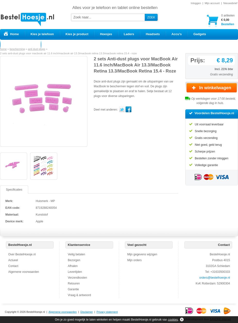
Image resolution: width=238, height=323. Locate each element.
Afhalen (73, 266)
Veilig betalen (76, 254)
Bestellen (228, 20)
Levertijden (75, 272)
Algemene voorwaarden (23, 272)
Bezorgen (74, 260)
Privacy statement (107, 311)
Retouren (74, 283)
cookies (173, 319)
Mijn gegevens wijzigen (142, 254)
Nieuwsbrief (230, 3)
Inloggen (196, 3)
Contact (13, 266)
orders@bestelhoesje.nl (214, 277)
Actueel (13, 260)
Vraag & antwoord (79, 295)
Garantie (73, 289)
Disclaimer (86, 311)
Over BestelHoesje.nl (22, 254)
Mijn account (212, 3)
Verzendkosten (77, 277)
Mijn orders (134, 260)
